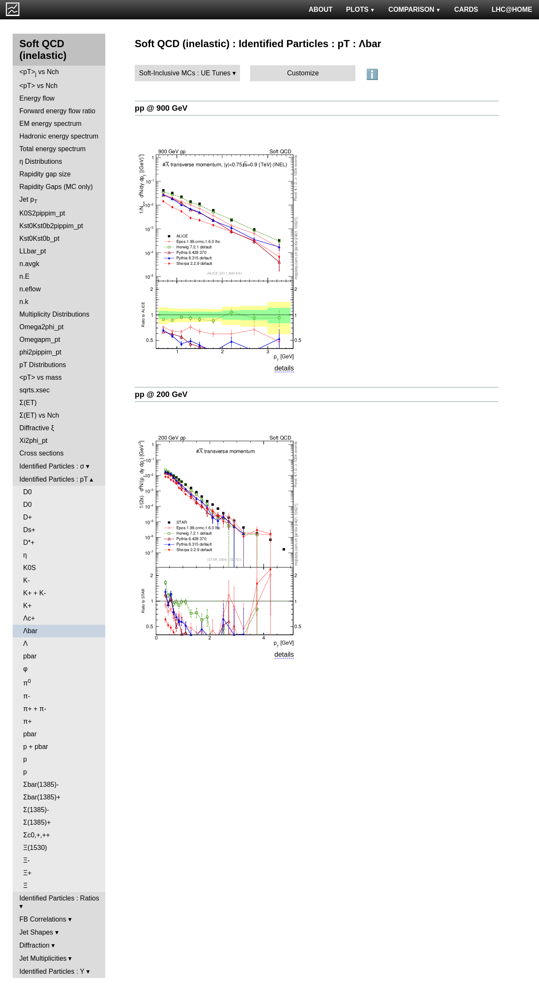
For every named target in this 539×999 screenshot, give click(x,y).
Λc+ (29, 618)
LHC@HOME (512, 9)
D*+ (29, 542)
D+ (27, 517)
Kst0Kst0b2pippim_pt (51, 225)
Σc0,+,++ (36, 835)
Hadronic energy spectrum (59, 136)
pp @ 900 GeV (161, 108)
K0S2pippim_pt (42, 213)
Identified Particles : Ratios (59, 898)
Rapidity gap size (45, 174)
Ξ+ (27, 872)
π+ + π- (34, 708)
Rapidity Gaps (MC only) (56, 186)
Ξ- (26, 860)
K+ (27, 605)
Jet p (28, 200)
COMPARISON (414, 9)
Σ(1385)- (36, 809)
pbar (30, 656)
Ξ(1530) (35, 847)
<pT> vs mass (40, 377)
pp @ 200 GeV (161, 394)
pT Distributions (42, 364)
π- (26, 696)
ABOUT (321, 9)
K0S (29, 567)
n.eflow (30, 289)
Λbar (30, 630)
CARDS (466, 9)
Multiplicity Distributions (54, 314)
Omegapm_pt (39, 339)
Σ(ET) (28, 402)
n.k (23, 301)
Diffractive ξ (36, 428)
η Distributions (40, 161)
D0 (27, 492)
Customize (303, 73)
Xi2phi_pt (33, 440)
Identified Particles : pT (53, 479)
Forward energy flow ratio (57, 111)
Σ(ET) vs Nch (39, 415)
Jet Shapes (36, 932)
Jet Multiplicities (43, 958)
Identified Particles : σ (51, 466)
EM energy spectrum (50, 123)
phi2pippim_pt (40, 352)
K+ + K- (34, 593)
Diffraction (34, 945)
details (284, 368)
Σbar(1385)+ (42, 797)
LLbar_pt (32, 251)
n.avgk (29, 263)
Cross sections (41, 453)
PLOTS (360, 9)
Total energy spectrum (52, 148)
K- (26, 580)
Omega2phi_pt (41, 326)
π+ (27, 721)
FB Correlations (42, 919)
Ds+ (29, 529)
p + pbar (35, 746)
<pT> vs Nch (39, 72)
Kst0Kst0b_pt (39, 238)
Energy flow (37, 98)
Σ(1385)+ (37, 822)
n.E (24, 276)
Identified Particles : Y (51, 971)
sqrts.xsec (34, 390)
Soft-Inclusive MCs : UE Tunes (184, 73)
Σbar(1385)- (41, 784)
